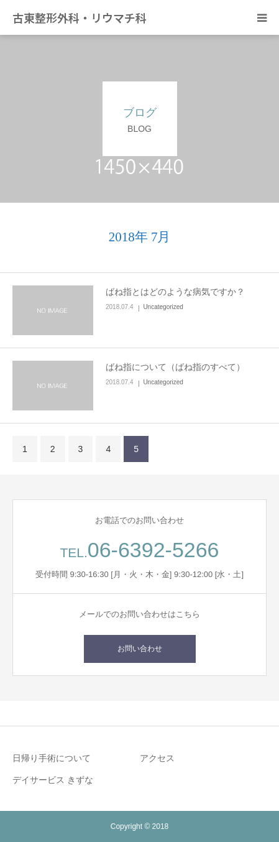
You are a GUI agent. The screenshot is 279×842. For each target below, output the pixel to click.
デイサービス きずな (52, 780)
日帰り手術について (51, 758)
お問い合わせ (139, 648)
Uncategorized (163, 306)
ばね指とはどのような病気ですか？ (175, 292)
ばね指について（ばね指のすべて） (175, 367)
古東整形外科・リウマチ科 (79, 17)
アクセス (157, 758)
